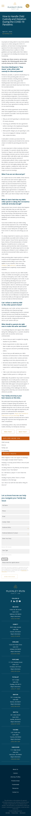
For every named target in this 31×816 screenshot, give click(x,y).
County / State (6, 522)
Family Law (5, 448)
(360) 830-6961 (15, 759)
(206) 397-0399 (15, 724)
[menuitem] (8, 813)
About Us (15, 769)
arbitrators (13, 265)
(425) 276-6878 (15, 636)
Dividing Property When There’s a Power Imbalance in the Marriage (13, 479)
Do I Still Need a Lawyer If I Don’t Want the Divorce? (14, 474)
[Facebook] (11, 601)
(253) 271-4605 (15, 689)
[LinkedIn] (14, 601)
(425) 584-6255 (15, 706)
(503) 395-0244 (15, 671)
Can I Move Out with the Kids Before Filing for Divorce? (15, 484)
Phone (4, 511)
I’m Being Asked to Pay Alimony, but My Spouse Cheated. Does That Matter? (15, 469)
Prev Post (8, 432)
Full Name (5, 505)
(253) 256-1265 (15, 741)
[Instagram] (17, 601)
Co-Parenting (5, 450)
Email (3, 516)
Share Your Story (6, 538)
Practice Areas (15, 781)
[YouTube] (20, 601)
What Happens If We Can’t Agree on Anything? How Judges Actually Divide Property (15, 459)
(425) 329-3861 (15, 618)
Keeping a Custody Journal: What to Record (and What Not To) (15, 464)
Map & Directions (15, 616)
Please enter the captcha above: (10, 562)
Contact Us (15, 792)
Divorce (4, 445)
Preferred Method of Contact (10, 533)
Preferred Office (6, 527)
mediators (4, 265)
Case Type (5, 550)
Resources (15, 788)
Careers (15, 773)
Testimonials (15, 784)
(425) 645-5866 (15, 653)
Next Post (23, 432)
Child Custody (5, 442)
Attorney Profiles (15, 777)
